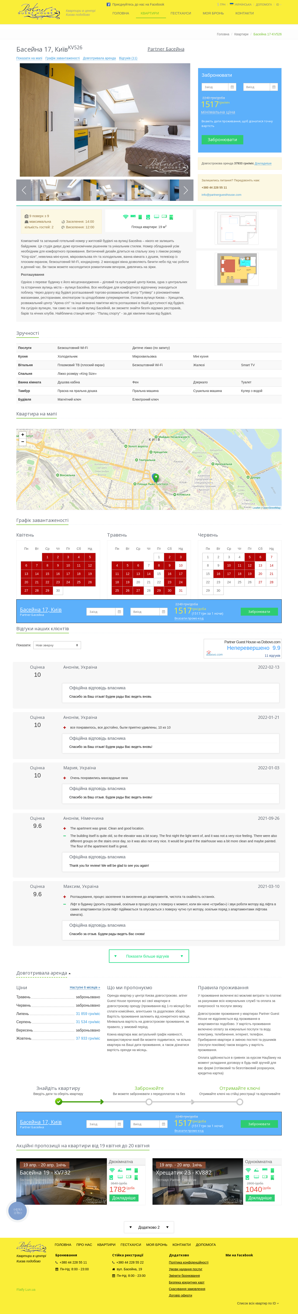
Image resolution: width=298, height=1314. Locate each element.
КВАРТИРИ (150, 13)
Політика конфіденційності (189, 1262)
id (279, 4)
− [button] (22, 442)
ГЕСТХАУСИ (181, 13)
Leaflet (256, 507)
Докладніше (263, 163)
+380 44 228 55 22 (128, 1262)
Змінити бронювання (184, 1276)
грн (222, 4)
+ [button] (22, 435)
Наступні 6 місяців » (85, 987)
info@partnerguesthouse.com (221, 194)
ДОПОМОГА (264, 4)
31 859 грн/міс (88, 1014)
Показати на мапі (29, 58)
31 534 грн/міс (88, 1022)
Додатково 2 (148, 1227)
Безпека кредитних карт (187, 1282)
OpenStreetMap (271, 507)
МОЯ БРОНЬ (213, 13)
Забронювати (222, 139)
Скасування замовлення (187, 1289)
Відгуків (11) (128, 58)
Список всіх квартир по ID (258, 1303)
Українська (242, 4)
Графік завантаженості (62, 58)
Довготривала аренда (99, 58)
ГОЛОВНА (120, 13)
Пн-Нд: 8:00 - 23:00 (72, 1269)
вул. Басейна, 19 (127, 1269)
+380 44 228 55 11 (71, 1262)
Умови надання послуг (186, 1269)
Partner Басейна (32, 615)
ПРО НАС (84, 1245)
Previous (24, 190)
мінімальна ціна (218, 112)
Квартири (241, 34)
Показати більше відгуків (147, 956)
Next (186, 190)
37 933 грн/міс (88, 1038)
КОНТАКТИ (245, 13)
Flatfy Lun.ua (26, 1289)
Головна (223, 34)
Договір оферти (180, 1295)
